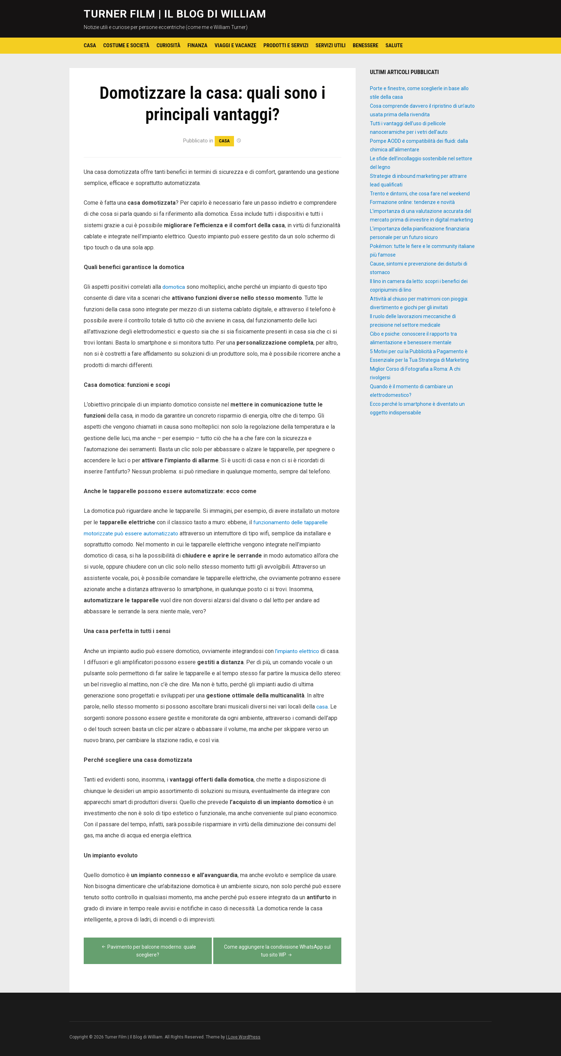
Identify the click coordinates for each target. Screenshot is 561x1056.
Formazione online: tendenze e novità (412, 202)
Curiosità (168, 45)
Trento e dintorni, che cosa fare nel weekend (420, 193)
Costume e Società (126, 45)
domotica (174, 286)
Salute (394, 45)
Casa (90, 45)
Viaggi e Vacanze (235, 45)
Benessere (366, 45)
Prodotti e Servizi (285, 45)
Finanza (197, 45)
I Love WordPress (243, 1037)
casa (322, 706)
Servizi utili (331, 45)
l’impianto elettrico (298, 651)
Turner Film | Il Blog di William (175, 14)
